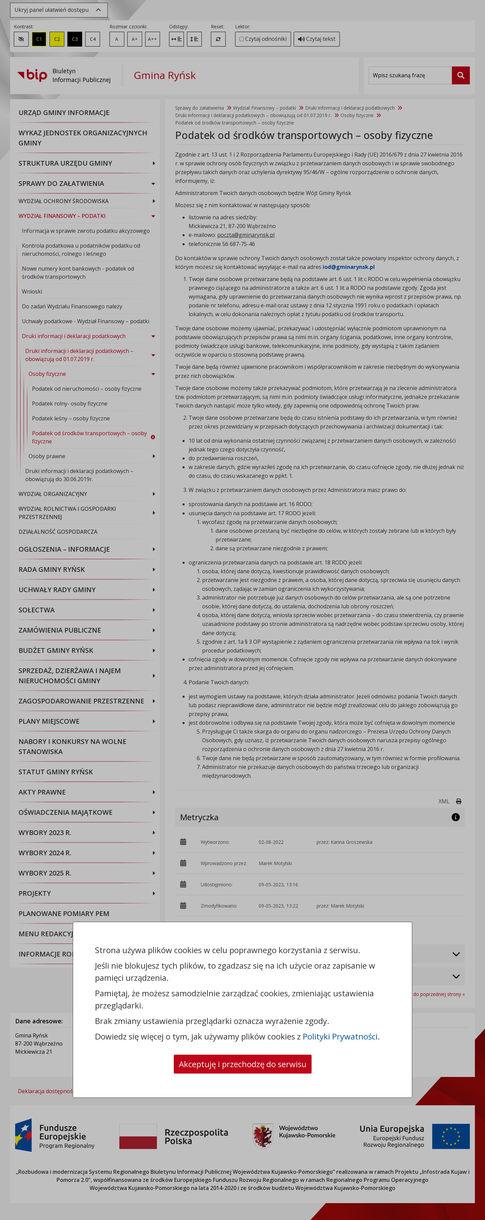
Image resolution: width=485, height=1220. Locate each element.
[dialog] (242, 610)
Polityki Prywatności (340, 1036)
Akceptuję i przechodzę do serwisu (242, 1064)
